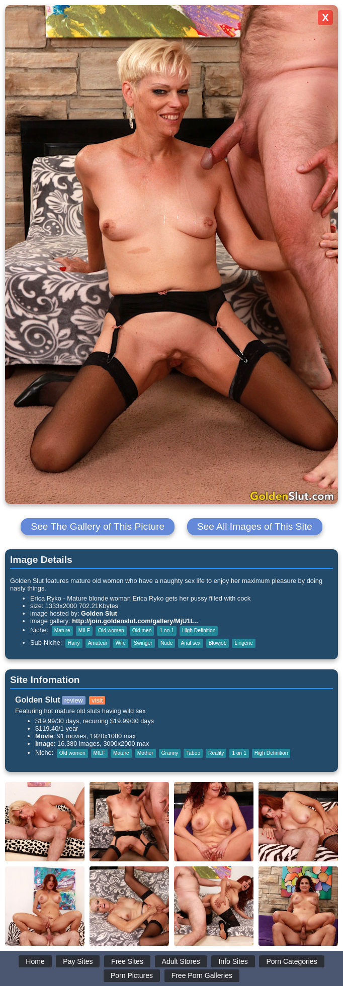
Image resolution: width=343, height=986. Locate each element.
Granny (170, 753)
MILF (84, 630)
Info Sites (232, 961)
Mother (145, 753)
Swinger (143, 643)
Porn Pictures (132, 975)
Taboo (193, 753)
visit (97, 700)
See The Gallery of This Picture (97, 526)
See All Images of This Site (254, 526)
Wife (120, 643)
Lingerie (243, 643)
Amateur (98, 643)
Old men (142, 630)
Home (35, 961)
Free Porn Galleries (202, 975)
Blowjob (218, 643)
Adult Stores (181, 961)
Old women (111, 630)
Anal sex (190, 643)
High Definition (199, 630)
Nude (166, 643)
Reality (216, 753)
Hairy (74, 643)
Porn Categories (291, 961)
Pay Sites (78, 961)
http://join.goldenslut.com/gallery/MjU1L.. (135, 621)
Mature (62, 630)
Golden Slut (99, 613)
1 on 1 (166, 630)
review (73, 700)
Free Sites (127, 961)
